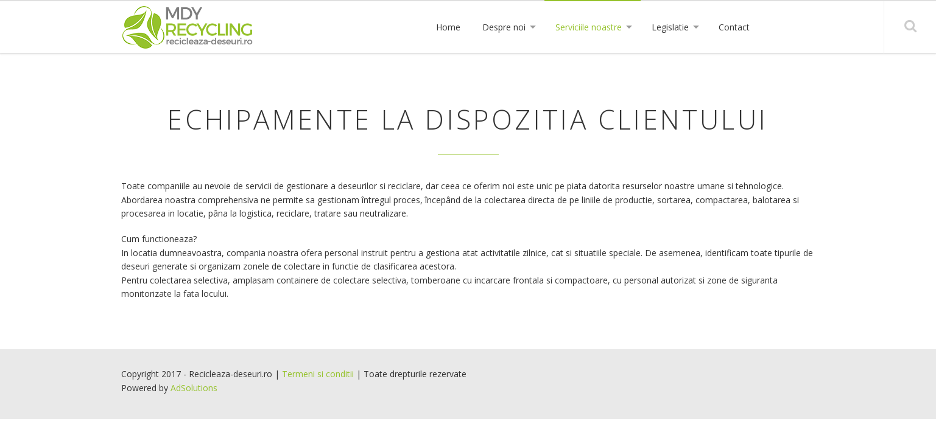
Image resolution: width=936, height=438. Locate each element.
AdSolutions (194, 388)
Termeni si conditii (318, 374)
